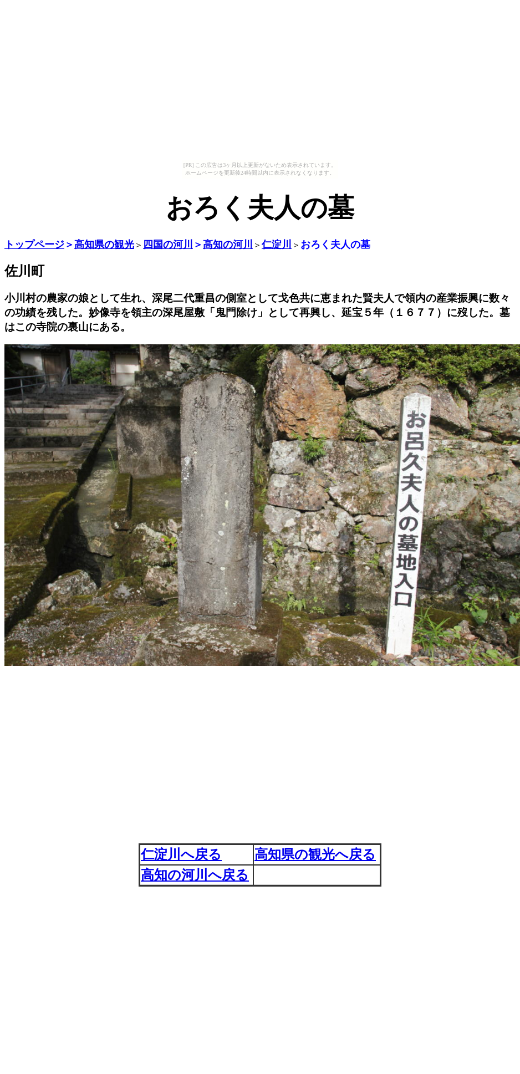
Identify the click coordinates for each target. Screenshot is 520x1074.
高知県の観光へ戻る (315, 854)
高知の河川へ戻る (195, 875)
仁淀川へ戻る (181, 854)
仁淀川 (277, 244)
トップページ (34, 244)
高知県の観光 (104, 244)
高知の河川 (228, 244)
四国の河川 (168, 244)
